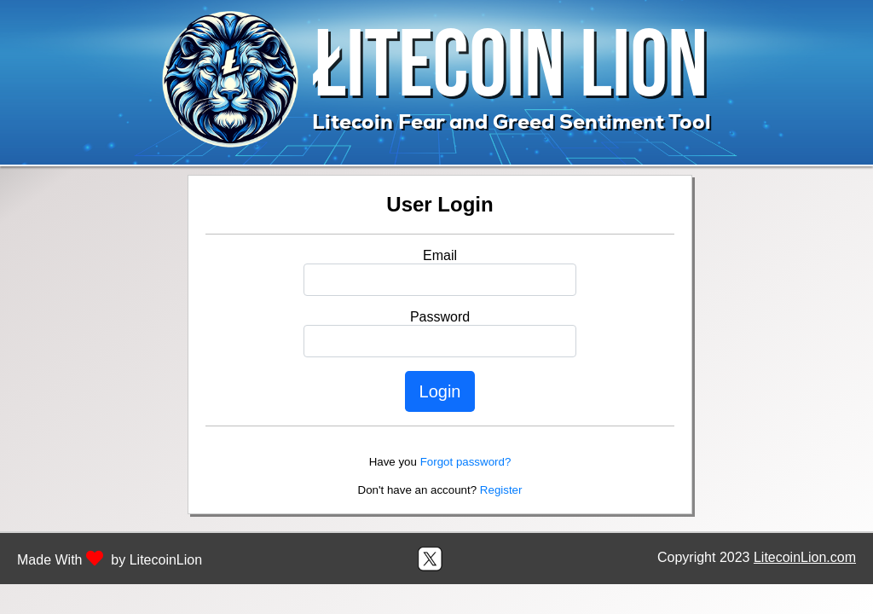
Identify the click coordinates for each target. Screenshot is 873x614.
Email (440, 255)
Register (501, 490)
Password (440, 317)
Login (440, 391)
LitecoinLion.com (805, 557)
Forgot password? (466, 461)
